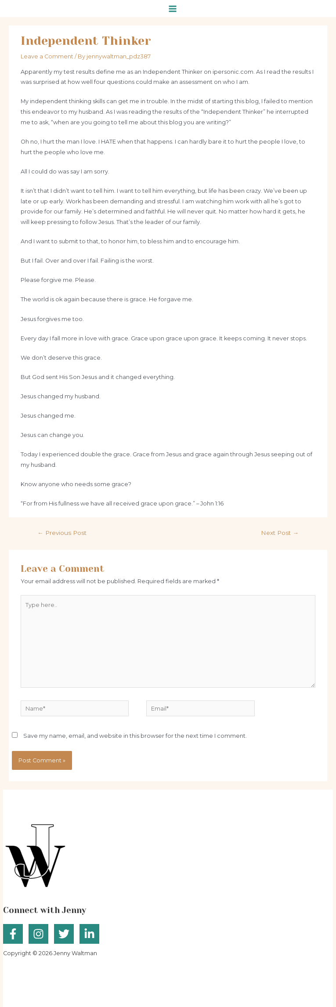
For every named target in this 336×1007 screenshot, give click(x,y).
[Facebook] (13, 934)
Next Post (280, 532)
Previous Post (62, 532)
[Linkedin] (89, 934)
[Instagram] (38, 934)
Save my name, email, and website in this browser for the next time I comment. (135, 736)
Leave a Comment (47, 56)
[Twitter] (64, 934)
